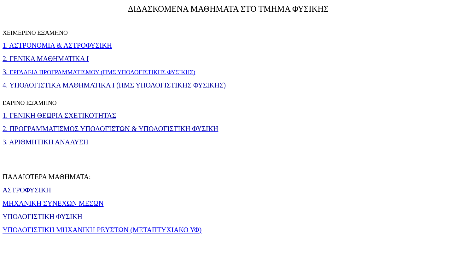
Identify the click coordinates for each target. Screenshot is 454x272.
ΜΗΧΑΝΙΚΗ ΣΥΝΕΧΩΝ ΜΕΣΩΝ (53, 203)
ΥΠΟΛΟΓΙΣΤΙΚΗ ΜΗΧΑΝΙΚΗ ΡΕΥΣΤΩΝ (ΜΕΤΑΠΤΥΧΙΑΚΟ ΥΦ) (102, 230)
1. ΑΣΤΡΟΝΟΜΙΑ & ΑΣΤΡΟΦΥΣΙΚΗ (57, 45)
